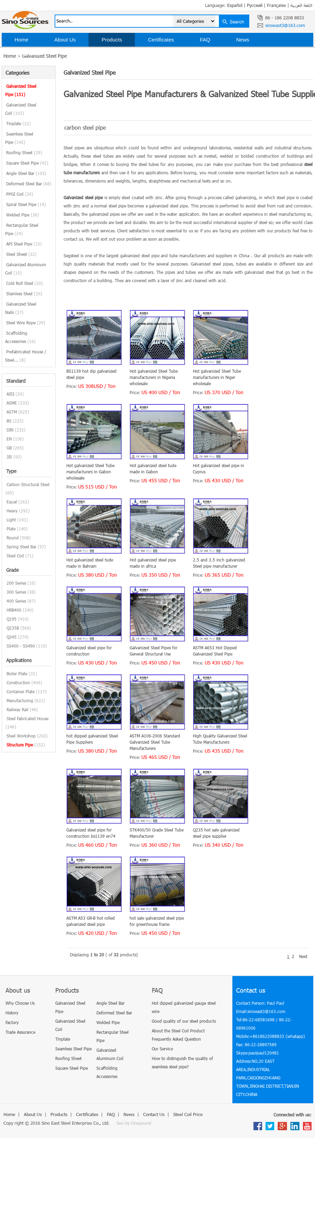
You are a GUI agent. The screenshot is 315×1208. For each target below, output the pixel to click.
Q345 (12, 636)
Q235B (13, 627)
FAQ (205, 40)
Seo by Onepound (134, 1123)
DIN (10, 429)
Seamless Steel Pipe (73, 1048)
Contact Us (27, 53)
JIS (9, 456)
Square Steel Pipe (27, 162)
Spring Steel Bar (21, 546)
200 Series (16, 582)
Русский (254, 5)
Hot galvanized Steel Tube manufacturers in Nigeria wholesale (154, 377)
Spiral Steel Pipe (26, 204)
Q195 (12, 618)
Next (303, 956)
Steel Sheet (21, 254)
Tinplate (18, 123)
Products (112, 40)
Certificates (161, 40)
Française (276, 5)
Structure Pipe (20, 744)
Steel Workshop (21, 735)
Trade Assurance (20, 1032)
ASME (12, 402)
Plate (11, 528)
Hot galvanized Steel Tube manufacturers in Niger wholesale (217, 377)
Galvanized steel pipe (83, 197)
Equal (12, 501)
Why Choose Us (20, 1003)
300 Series (16, 591)
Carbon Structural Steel (28, 484)
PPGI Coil (19, 194)
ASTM (12, 411)
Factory (12, 1022)
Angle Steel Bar (26, 173)
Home (21, 40)
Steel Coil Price (84, 53)
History (12, 1012)
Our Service (162, 1048)
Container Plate (21, 691)
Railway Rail (17, 709)
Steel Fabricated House (27, 718)
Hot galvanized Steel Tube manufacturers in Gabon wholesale (90, 471)
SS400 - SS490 (21, 645)
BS (9, 420)
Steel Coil (15, 555)
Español (234, 5)
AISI (10, 393)
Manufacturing (20, 700)
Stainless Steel (24, 293)
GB (9, 447)
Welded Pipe (22, 214)
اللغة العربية (301, 5)
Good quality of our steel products (184, 1021)
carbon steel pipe (85, 127)
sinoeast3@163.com (285, 25)
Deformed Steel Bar (29, 183)
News (242, 40)
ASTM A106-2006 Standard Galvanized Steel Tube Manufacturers (155, 742)
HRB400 (14, 609)
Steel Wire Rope (25, 322)
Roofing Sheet (24, 152)
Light (11, 519)
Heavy (12, 510)
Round (13, 537)
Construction (18, 682)
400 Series (16, 600)
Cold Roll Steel (24, 283)
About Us (65, 40)
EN (9, 438)
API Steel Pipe (24, 243)
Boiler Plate (17, 673)
